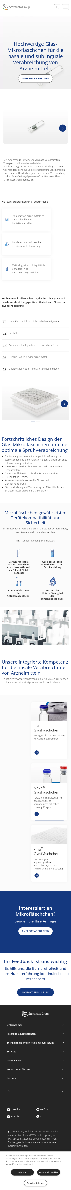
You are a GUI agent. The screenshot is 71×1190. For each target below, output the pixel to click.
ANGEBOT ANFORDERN (35, 78)
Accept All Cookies (48, 1172)
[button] (63, 128)
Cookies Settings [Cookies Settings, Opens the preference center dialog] (35, 1183)
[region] (35, 1170)
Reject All (22, 1172)
